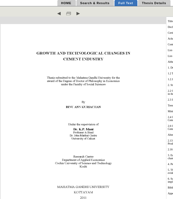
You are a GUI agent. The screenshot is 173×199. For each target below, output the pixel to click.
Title (170, 21)
